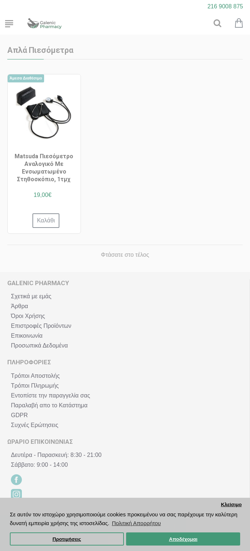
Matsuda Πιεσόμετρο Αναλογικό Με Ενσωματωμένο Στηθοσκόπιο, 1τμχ (44, 167)
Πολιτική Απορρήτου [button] (136, 523)
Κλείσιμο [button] (231, 504)
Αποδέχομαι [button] (183, 539)
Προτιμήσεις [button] (66, 539)
